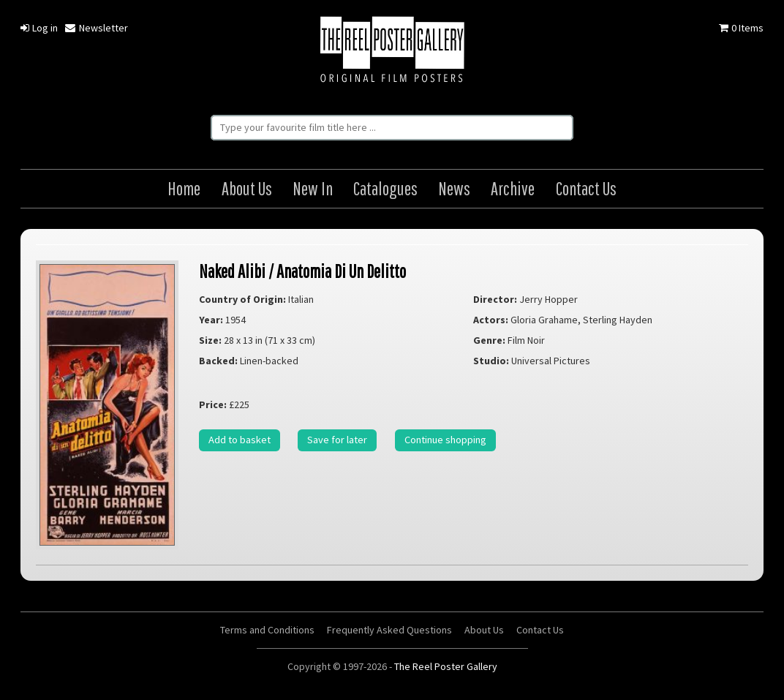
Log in (39, 27)
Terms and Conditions (267, 629)
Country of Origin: (242, 299)
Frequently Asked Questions (389, 629)
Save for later (337, 439)
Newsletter (96, 27)
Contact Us (586, 188)
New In (313, 188)
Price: (213, 404)
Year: (211, 319)
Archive (513, 188)
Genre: (489, 340)
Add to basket (239, 439)
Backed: (218, 360)
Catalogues (385, 188)
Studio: (491, 360)
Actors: (490, 319)
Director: (495, 299)
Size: (210, 340)
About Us (247, 188)
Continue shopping (445, 439)
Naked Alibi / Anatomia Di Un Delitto (302, 271)
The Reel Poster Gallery (392, 50)
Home (183, 188)
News (454, 188)
